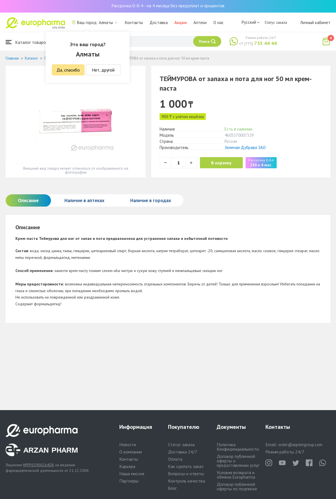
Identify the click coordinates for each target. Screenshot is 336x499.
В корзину (221, 162)
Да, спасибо (68, 70)
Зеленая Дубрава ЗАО (245, 147)
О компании (130, 452)
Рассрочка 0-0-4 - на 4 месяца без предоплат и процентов (168, 5)
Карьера (127, 466)
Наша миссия (131, 473)
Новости (127, 444)
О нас (218, 22)
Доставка (159, 22)
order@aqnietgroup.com (300, 444)
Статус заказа (276, 22)
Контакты (134, 22)
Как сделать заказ (185, 466)
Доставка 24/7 (182, 452)
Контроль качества (186, 481)
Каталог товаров (27, 42)
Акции (180, 22)
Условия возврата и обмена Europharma (236, 475)
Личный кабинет (315, 22)
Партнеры (129, 481)
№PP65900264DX (38, 464)
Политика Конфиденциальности (238, 447)
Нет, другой (103, 70)
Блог (172, 488)
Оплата (175, 459)
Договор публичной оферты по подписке (237, 486)
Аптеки (200, 22)
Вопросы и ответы (186, 473)
